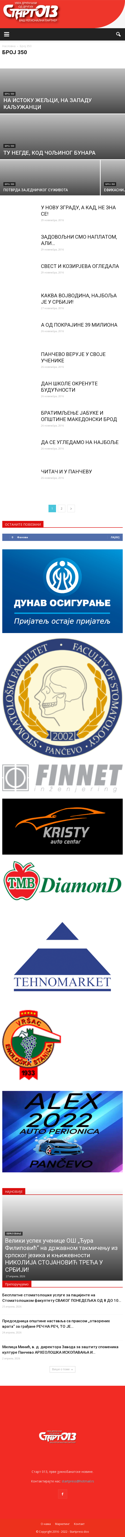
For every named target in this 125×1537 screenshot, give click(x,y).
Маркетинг (62, 1524)
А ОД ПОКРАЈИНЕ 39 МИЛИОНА (79, 325)
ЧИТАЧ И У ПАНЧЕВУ (66, 471)
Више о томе (62, 1369)
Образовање (13, 1233)
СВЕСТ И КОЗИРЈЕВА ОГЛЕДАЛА (80, 266)
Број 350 (9, 94)
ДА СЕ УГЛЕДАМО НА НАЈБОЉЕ (80, 442)
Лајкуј (115, 537)
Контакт (79, 1524)
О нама (46, 1524)
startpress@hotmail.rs (78, 1481)
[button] (118, 34)
